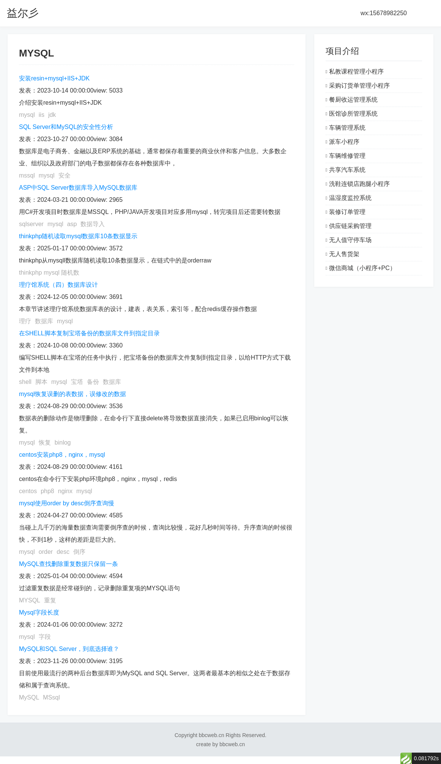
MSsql (51, 697)
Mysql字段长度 (39, 612)
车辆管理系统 (347, 127)
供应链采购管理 (350, 226)
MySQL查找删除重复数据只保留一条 (68, 564)
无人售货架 (344, 254)
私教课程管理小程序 (356, 71)
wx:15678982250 (384, 13)
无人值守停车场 (350, 240)
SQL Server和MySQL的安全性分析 (66, 127)
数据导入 (92, 224)
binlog (63, 442)
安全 (64, 175)
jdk (52, 115)
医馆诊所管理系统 (353, 113)
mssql (27, 175)
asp (72, 224)
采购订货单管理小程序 (359, 85)
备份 (93, 382)
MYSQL (29, 600)
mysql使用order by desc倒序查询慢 (66, 503)
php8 (47, 491)
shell (25, 382)
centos (28, 491)
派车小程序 (344, 141)
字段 (45, 637)
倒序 (79, 552)
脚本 (41, 382)
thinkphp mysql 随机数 (49, 272)
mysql (27, 115)
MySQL (29, 697)
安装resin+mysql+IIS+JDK (54, 78)
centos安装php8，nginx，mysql (62, 454)
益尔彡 (23, 13)
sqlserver (31, 224)
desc (63, 552)
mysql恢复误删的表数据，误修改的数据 (72, 394)
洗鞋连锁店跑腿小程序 (359, 184)
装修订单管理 (347, 212)
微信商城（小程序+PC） (362, 268)
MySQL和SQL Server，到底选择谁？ (69, 649)
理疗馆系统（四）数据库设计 (58, 284)
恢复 (45, 442)
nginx (65, 491)
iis (41, 115)
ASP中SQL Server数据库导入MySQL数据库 (78, 187)
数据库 (44, 321)
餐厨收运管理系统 (353, 99)
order (46, 552)
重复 (50, 600)
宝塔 (77, 382)
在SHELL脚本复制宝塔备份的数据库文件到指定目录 (89, 333)
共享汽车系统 (347, 170)
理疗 (25, 321)
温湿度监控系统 (350, 198)
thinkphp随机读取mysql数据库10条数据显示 (78, 236)
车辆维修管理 (347, 155)
